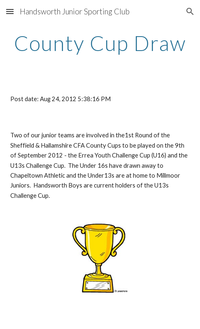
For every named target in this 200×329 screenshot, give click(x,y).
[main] (100, 43)
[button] (10, 11)
